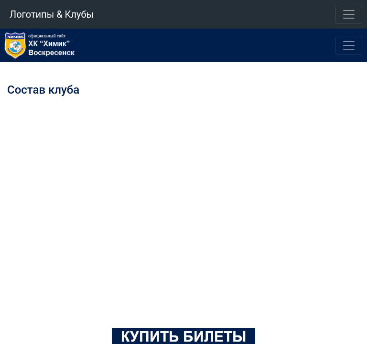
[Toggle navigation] (348, 14)
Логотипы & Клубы (52, 14)
